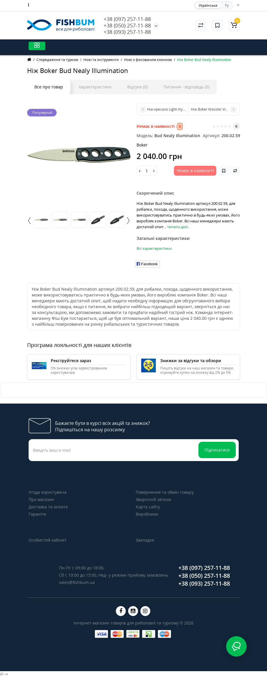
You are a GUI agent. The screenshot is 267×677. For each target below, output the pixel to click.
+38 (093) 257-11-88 (127, 31)
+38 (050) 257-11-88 (127, 25)
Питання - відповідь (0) (186, 87)
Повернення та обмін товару (165, 492)
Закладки (145, 540)
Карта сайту (148, 507)
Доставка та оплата (48, 507)
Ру (227, 5)
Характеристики (95, 87)
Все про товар (48, 87)
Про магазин (41, 499)
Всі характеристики (154, 248)
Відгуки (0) (137, 87)
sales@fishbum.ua (77, 582)
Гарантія (37, 514)
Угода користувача (48, 492)
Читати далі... (178, 226)
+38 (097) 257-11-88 (127, 18)
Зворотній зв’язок (153, 499)
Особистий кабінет (48, 540)
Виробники (147, 514)
